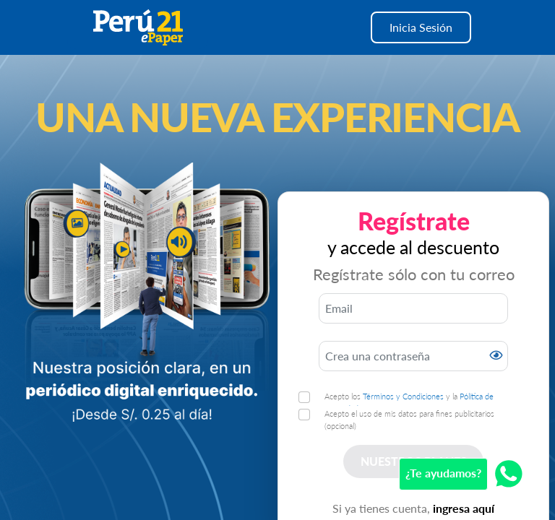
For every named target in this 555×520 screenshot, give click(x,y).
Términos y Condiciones (403, 396)
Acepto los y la (409, 402)
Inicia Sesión (421, 27)
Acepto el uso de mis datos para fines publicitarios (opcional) (409, 419)
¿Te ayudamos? (443, 473)
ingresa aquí (463, 508)
